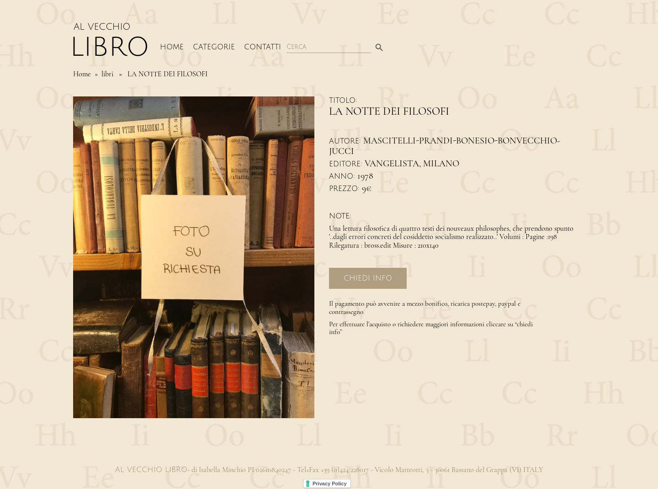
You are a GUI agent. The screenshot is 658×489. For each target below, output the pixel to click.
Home (172, 47)
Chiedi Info (368, 278)
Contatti (262, 47)
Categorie (214, 47)
